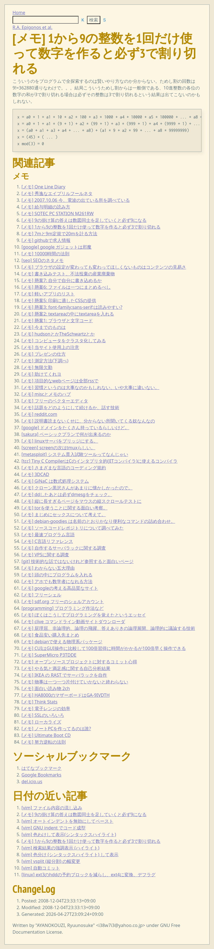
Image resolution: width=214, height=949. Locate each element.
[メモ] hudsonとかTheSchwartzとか (58, 334)
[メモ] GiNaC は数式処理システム (55, 481)
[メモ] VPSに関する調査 (45, 555)
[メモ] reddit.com (39, 414)
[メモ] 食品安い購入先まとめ (50, 635)
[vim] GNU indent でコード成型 (53, 828)
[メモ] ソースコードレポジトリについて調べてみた (72, 528)
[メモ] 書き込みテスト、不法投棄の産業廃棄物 (68, 274)
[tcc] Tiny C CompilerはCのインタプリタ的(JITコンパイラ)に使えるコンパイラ (99, 461)
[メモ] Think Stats (39, 702)
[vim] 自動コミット (40, 868)
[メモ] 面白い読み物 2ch (45, 688)
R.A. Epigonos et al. (32, 27)
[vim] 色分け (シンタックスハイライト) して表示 (69, 854)
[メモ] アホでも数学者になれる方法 (57, 581)
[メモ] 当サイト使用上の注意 (50, 347)
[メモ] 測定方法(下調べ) (44, 361)
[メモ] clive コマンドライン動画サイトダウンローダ (73, 621)
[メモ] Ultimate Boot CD (46, 735)
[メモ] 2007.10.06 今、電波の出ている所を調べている (75, 200)
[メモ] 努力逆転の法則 (43, 742)
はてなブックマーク (41, 768)
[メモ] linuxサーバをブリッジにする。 (59, 441)
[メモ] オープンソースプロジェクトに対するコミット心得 (79, 662)
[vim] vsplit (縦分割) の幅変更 (51, 861)
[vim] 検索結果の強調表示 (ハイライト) (60, 848)
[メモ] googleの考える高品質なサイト (59, 588)
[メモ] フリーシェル (41, 595)
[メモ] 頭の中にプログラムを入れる (57, 575)
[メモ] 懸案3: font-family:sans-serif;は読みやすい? (71, 307)
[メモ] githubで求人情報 (45, 240)
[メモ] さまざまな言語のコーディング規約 (63, 468)
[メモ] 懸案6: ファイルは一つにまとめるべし (66, 287)
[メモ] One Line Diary (43, 187)
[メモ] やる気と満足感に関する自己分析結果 (65, 668)
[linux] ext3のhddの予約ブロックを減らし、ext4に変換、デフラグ (88, 875)
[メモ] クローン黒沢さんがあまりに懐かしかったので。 (77, 488)
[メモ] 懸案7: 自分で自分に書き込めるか (61, 280)
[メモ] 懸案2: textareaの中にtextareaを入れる (67, 314)
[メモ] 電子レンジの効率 (45, 708)
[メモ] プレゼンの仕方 (43, 354)
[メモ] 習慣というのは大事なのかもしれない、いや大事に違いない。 (90, 387)
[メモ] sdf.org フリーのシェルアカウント (62, 601)
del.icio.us (31, 781)
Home (19, 12)
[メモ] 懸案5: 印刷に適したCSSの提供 (58, 300)
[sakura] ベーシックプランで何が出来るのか (66, 434)
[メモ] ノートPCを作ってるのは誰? (56, 728)
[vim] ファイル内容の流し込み (51, 808)
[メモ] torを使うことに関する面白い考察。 (64, 508)
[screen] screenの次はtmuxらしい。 (58, 448)
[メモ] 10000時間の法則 (45, 254)
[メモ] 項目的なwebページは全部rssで (59, 381)
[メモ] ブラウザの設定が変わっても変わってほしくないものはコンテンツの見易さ (103, 267)
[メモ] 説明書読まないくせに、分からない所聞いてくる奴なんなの (88, 421)
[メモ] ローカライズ (41, 722)
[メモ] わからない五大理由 (48, 568)
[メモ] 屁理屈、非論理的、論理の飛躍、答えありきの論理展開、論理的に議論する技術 (108, 628)
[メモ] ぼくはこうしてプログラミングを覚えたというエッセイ (83, 615)
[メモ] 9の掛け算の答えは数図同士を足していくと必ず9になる (84, 220)
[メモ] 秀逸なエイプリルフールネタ (57, 193)
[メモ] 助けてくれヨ (41, 374)
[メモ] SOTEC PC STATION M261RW (57, 213)
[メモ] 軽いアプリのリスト (48, 294)
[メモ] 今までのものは (43, 327)
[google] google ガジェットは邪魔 (56, 247)
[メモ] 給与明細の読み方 (45, 207)
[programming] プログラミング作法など (62, 608)
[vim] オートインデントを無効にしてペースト (67, 821)
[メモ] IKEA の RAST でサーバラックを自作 (64, 675)
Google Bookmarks (41, 775)
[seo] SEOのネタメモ (42, 260)
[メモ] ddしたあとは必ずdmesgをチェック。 (66, 494)
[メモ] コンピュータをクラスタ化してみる (63, 341)
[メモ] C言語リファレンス (47, 541)
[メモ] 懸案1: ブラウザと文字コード (57, 320)
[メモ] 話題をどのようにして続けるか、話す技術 (70, 407)
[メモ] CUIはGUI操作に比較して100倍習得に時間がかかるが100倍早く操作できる (103, 648)
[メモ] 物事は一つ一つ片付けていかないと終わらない (74, 682)
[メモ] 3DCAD (35, 474)
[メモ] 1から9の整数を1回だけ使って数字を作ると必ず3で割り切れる (90, 227)
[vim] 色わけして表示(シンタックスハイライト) (68, 834)
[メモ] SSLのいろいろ (42, 715)
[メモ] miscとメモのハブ (46, 394)
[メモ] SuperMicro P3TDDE (48, 655)
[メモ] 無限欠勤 (36, 367)
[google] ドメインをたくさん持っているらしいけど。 (75, 427)
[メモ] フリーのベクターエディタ (54, 401)
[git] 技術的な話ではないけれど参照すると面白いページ (77, 561)
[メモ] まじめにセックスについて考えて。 (63, 514)
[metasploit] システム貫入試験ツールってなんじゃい (74, 454)
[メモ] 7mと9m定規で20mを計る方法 (59, 233)
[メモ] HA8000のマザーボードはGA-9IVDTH (65, 695)
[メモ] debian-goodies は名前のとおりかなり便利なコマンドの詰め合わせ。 (98, 521)
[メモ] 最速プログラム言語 (48, 534)
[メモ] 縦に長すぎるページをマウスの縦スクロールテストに (81, 501)
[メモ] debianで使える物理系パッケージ (61, 642)
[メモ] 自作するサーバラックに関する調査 (63, 548)
